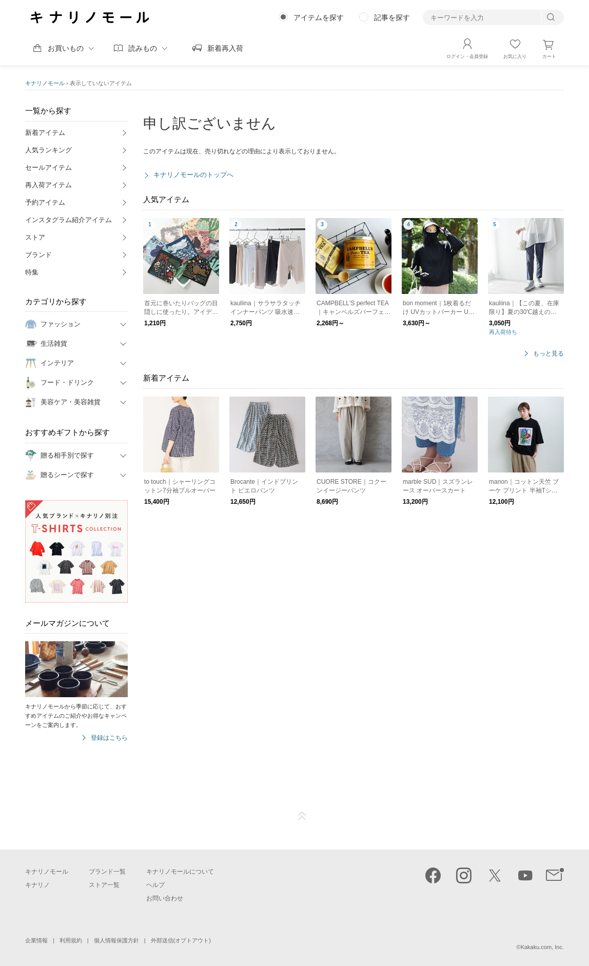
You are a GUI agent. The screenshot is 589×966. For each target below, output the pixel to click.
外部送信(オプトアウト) (181, 940)
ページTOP (302, 816)
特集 (31, 272)
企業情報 (36, 940)
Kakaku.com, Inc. (542, 947)
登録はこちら (109, 738)
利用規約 (71, 940)
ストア (35, 237)
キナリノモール (45, 83)
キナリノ (37, 885)
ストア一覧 (104, 885)
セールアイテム (48, 167)
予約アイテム (45, 202)
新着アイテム (45, 132)
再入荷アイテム (48, 185)
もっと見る (548, 353)
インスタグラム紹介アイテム (68, 220)
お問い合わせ (164, 898)
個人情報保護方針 (116, 940)
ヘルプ (155, 885)
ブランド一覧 (107, 871)
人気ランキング (48, 150)
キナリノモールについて (180, 871)
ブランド (38, 255)
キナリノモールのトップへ (193, 175)
